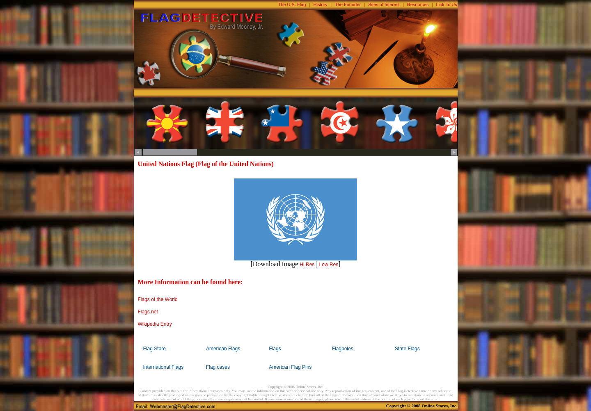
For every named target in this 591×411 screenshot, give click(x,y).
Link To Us (446, 4)
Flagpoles (342, 349)
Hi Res (307, 264)
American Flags (223, 349)
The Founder (348, 4)
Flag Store (154, 349)
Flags (275, 349)
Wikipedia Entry (155, 324)
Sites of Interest (383, 4)
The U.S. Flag (292, 4)
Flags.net (148, 312)
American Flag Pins (290, 367)
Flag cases (218, 367)
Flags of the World (158, 299)
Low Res (329, 264)
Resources (418, 4)
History (321, 4)
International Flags (163, 367)
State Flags (407, 349)
